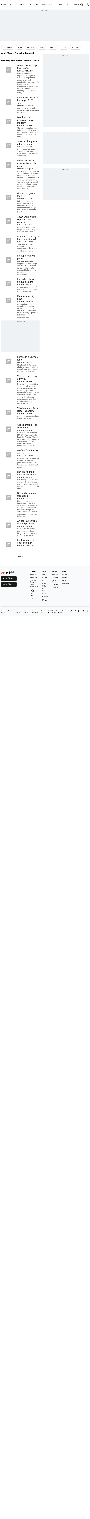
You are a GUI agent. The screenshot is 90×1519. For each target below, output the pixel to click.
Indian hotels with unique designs (26, 280)
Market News (54, 581)
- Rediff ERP (33, 598)
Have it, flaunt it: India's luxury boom (27, 473)
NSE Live (55, 577)
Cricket (42, 47)
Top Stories (8, 47)
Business (30, 47)
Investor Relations (35, 611)
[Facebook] (75, 611)
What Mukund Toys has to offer (27, 67)
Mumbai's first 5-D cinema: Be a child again (27, 163)
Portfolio (55, 588)
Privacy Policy (18, 611)
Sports (63, 47)
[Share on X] (71, 611)
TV (67, 5)
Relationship (66, 583)
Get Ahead (44, 589)
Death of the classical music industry (25, 120)
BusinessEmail (48, 5)
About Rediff (3, 611)
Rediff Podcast (44, 600)
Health (64, 574)
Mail (11, 5)
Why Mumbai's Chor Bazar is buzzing (27, 409)
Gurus (60, 5)
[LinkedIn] (88, 611)
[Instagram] (79, 611)
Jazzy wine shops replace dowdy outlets (26, 219)
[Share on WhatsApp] (66, 611)
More (76, 5)
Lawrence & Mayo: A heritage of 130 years (28, 100)
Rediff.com (56, 611)
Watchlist (55, 585)
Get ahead (75, 47)
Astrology (45, 596)
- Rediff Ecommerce (34, 585)
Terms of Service (26, 611)
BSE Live (55, 574)
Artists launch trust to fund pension (27, 522)
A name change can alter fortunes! (27, 143)
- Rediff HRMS (32, 590)
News (21, 5)
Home (3, 5)
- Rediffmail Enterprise (33, 581)
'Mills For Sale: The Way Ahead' (27, 426)
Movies (52, 47)
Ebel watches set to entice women (27, 541)
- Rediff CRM (32, 594)
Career (64, 580)
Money (34, 5)
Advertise (11, 611)
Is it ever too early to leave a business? (28, 238)
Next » (20, 556)
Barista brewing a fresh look (26, 494)
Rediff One (33, 577)
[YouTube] (84, 611)
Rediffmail (33, 574)
